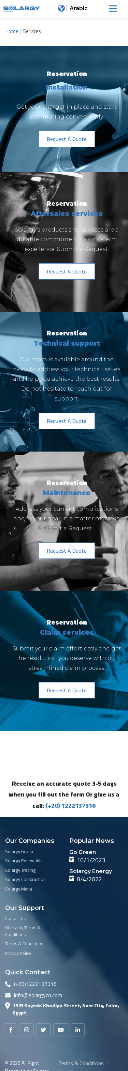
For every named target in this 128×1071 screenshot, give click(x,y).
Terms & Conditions (24, 944)
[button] (67, 139)
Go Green (82, 852)
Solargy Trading (20, 870)
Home (11, 31)
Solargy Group (19, 851)
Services (32, 31)
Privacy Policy (18, 953)
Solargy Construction (25, 879)
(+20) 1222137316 (71, 805)
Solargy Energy (90, 871)
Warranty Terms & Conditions (23, 931)
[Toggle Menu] (113, 8)
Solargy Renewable (24, 860)
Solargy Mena (18, 889)
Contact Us (15, 918)
